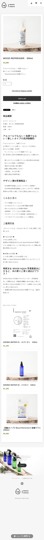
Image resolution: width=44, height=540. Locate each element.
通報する (14, 112)
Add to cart (22, 101)
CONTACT (22, 491)
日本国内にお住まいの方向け (22, 106)
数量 (5, 81)
